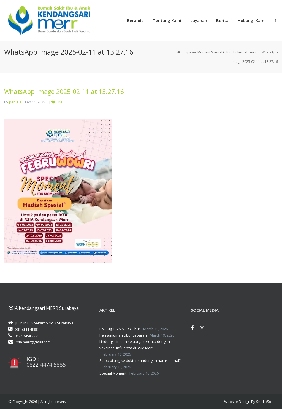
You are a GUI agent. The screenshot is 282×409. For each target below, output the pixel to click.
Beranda (135, 20)
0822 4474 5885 (46, 364)
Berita (222, 20)
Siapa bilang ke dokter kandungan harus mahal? (140, 360)
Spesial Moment (112, 373)
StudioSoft (265, 401)
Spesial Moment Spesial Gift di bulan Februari (221, 52)
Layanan (198, 20)
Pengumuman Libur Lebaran (123, 335)
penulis (15, 101)
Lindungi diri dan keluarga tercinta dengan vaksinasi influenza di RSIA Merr (134, 344)
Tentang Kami (167, 20)
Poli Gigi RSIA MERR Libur (119, 328)
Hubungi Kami (251, 20)
